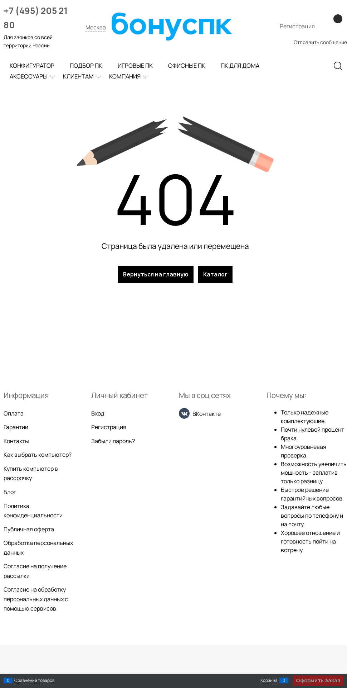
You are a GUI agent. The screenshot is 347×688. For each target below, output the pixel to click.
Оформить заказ (318, 680)
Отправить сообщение (320, 42)
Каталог (215, 274)
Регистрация (297, 26)
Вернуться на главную (156, 274)
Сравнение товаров (34, 680)
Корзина (269, 680)
